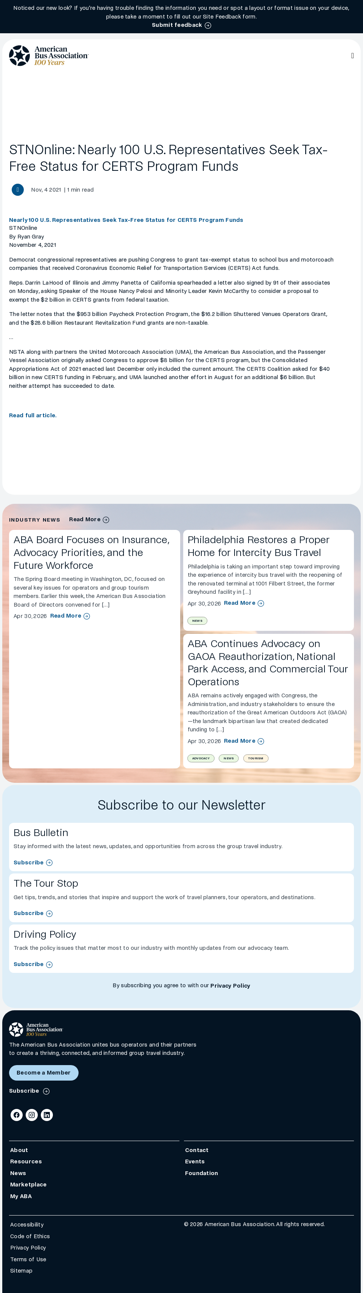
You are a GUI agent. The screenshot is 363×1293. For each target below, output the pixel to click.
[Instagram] (32, 1115)
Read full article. (33, 415)
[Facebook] (17, 1115)
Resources (26, 1161)
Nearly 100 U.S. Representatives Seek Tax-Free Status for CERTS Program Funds (126, 220)
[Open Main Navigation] (352, 55)
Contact (197, 1150)
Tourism (256, 758)
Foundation (201, 1173)
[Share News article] (18, 190)
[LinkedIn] (47, 1115)
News (197, 620)
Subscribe (29, 862)
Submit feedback (177, 25)
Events (195, 1161)
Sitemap (21, 1271)
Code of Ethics (30, 1236)
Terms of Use (28, 1259)
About (19, 1150)
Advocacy (201, 758)
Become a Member (44, 1073)
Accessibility (26, 1225)
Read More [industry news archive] (84, 519)
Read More (66, 616)
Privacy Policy (230, 986)
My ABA (21, 1196)
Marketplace (28, 1185)
